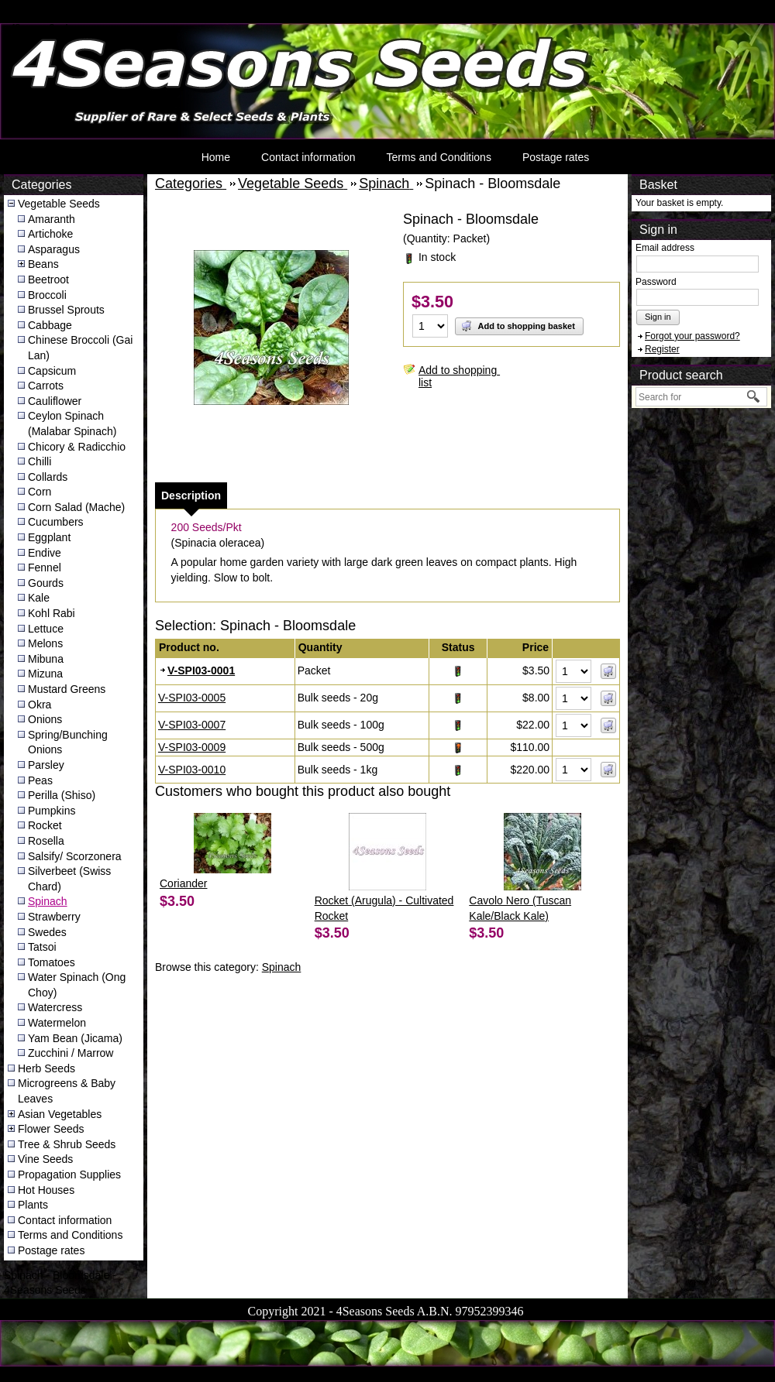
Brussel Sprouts (66, 309)
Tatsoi (42, 947)
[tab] (191, 495)
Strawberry (54, 916)
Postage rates (555, 157)
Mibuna (46, 659)
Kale (39, 598)
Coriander (183, 883)
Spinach (47, 901)
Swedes (47, 932)
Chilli (39, 461)
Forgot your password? (692, 336)
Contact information (308, 157)
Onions (45, 719)
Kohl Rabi (51, 613)
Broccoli (47, 295)
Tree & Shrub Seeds (66, 1144)
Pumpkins (51, 810)
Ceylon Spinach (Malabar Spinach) (72, 423)
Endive (44, 553)
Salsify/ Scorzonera (75, 856)
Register (662, 349)
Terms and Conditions (438, 157)
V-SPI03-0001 (201, 670)
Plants (33, 1205)
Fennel (44, 567)
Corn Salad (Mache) (76, 507)
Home (216, 157)
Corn (39, 491)
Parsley (46, 765)
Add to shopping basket (517, 326)
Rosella (46, 841)
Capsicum (52, 371)
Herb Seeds (46, 1068)
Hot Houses (46, 1190)
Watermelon (57, 1023)
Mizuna (45, 673)
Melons (45, 643)
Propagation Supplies (69, 1174)
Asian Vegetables (60, 1114)
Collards (47, 477)
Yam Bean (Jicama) (75, 1038)
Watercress (55, 1007)
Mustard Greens (66, 689)
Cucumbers (56, 522)
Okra (39, 704)
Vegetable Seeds (59, 203)
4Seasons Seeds (41, 27)
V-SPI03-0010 (192, 769)
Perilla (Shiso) (61, 795)
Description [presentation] (191, 495)
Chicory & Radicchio (77, 447)
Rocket (45, 825)
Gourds (46, 583)
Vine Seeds (45, 1159)
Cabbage (50, 325)
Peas (40, 780)
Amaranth (51, 219)
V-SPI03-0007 (192, 724)
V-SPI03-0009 (192, 747)
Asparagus (54, 249)
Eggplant (49, 537)
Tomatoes (51, 962)
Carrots (46, 385)
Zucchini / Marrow (70, 1053)
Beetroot (48, 279)
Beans (43, 264)
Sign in (658, 316)
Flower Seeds (51, 1129)
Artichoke (50, 234)
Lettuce (46, 628)
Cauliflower (54, 401)
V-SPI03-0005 (192, 697)
